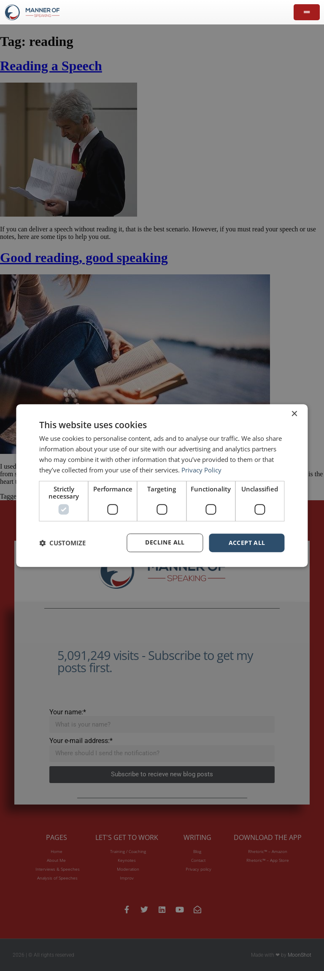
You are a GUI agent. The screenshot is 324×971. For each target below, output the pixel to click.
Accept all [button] (247, 543)
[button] (62, 542)
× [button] (294, 413)
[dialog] (162, 485)
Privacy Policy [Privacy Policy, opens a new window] (201, 469)
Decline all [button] (164, 543)
